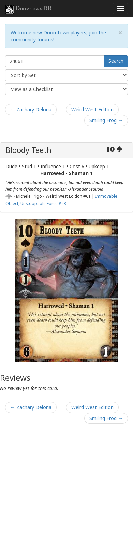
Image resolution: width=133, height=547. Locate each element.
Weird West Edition (92, 109)
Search (115, 61)
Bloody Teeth (28, 150)
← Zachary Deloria (30, 109)
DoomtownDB (28, 9)
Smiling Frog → (106, 120)
